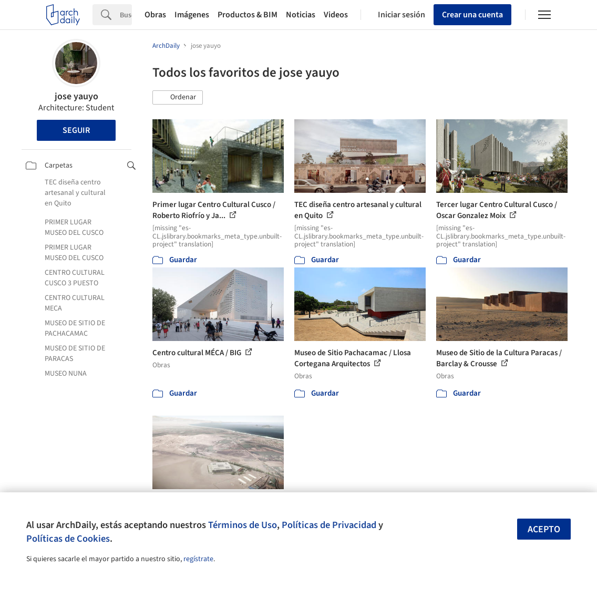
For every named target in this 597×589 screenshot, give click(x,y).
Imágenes (191, 15)
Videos (336, 15)
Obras (155, 15)
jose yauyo (76, 96)
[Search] (126, 14)
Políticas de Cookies (68, 538)
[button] (177, 97)
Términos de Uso (242, 525)
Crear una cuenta (472, 14)
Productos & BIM (247, 15)
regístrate (198, 559)
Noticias (300, 15)
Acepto (544, 529)
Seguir (76, 130)
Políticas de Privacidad (329, 525)
